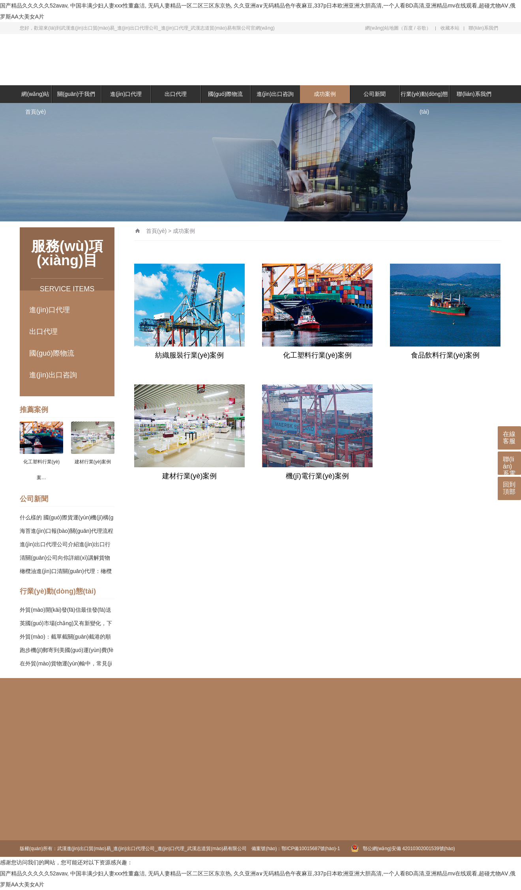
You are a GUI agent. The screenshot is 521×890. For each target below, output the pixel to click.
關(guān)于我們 (76, 94)
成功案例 (325, 94)
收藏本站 (449, 28)
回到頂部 (509, 488)
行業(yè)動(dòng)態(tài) (424, 103)
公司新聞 (375, 94)
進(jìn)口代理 (126, 94)
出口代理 (176, 94)
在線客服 (509, 437)
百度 (408, 28)
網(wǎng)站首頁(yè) (35, 103)
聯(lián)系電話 (509, 465)
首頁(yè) (156, 231)
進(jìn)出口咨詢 (275, 94)
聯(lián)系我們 (483, 28)
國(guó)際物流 (225, 94)
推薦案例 (34, 410)
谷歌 (421, 28)
